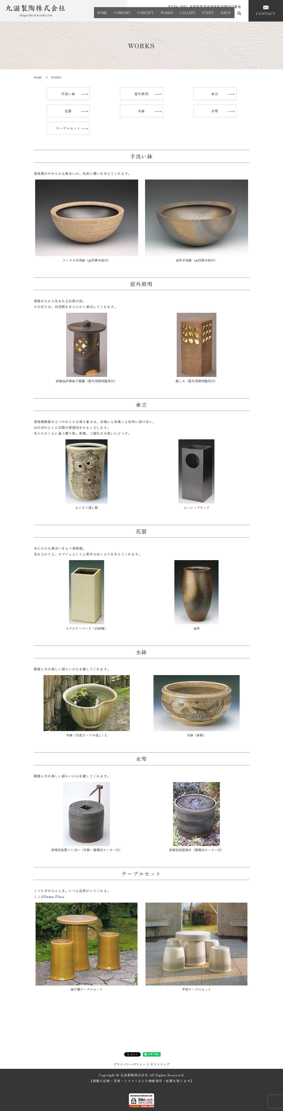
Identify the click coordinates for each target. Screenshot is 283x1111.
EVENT (204, 14)
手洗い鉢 (68, 93)
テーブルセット (68, 128)
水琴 (214, 111)
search (239, 15)
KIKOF (224, 14)
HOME (84, 14)
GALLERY (180, 14)
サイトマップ (160, 1064)
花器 (68, 111)
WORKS (157, 14)
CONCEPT (133, 14)
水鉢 (141, 111)
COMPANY (106, 14)
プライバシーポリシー (129, 1064)
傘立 (214, 93)
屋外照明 (141, 93)
